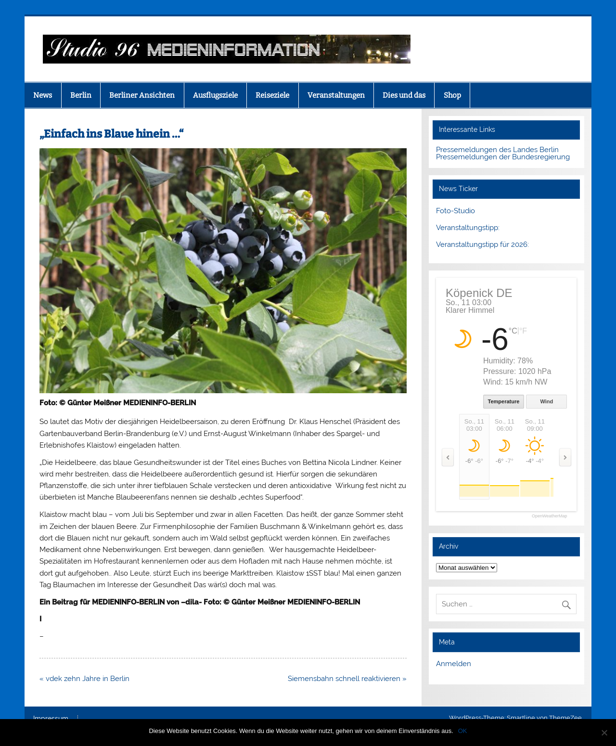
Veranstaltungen (336, 95)
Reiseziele (272, 95)
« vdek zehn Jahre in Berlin (84, 678)
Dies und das (404, 95)
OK (462, 730)
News (42, 95)
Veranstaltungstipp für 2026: (482, 244)
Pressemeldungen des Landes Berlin (497, 149)
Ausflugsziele (215, 95)
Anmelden (453, 663)
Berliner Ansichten (142, 95)
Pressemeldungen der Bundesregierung (503, 157)
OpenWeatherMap (549, 516)
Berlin (80, 95)
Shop (452, 95)
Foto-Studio (455, 210)
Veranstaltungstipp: (468, 227)
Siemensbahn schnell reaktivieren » (347, 678)
